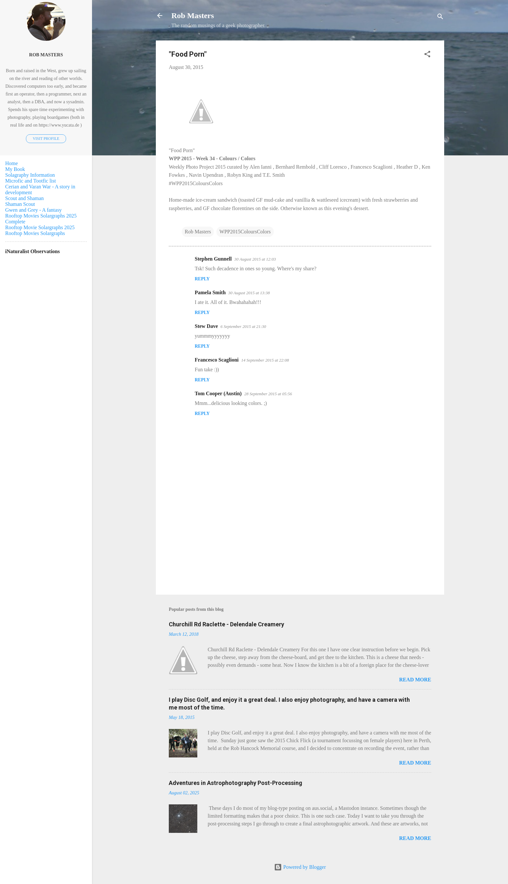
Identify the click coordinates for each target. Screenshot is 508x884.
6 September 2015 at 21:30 (243, 326)
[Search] (440, 18)
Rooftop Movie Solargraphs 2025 (40, 227)
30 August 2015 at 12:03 (255, 259)
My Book (15, 169)
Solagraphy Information (30, 175)
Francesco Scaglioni (217, 360)
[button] (427, 55)
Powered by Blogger (300, 867)
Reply (202, 278)
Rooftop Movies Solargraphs (35, 233)
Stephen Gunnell (213, 259)
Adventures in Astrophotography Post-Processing (235, 782)
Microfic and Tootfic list (30, 181)
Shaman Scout (20, 204)
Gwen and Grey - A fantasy (33, 210)
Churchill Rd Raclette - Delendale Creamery (226, 624)
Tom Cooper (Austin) (218, 393)
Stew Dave (206, 326)
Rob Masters (192, 15)
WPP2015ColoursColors (245, 231)
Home (11, 163)
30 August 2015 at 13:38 (249, 292)
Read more (415, 679)
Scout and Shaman (24, 198)
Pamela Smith (210, 292)
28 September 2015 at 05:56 (268, 393)
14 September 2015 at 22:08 (265, 360)
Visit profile (46, 138)
